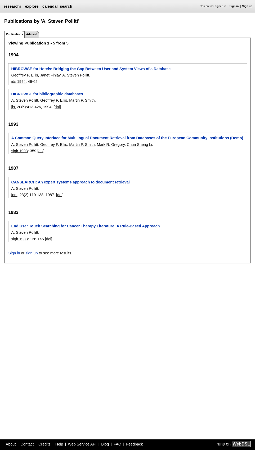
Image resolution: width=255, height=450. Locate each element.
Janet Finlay (50, 75)
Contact (27, 444)
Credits (44, 444)
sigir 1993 (19, 151)
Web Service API (82, 444)
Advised (31, 34)
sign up (31, 253)
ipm (14, 195)
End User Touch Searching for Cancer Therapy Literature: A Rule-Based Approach (85, 226)
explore (31, 6)
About (11, 444)
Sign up (247, 6)
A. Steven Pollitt (75, 75)
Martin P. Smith (82, 100)
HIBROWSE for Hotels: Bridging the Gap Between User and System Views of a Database (91, 69)
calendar (50, 6)
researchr (12, 6)
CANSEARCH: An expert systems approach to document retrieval (70, 182)
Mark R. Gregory (111, 144)
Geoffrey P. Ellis (24, 75)
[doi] (57, 107)
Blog (105, 444)
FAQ (117, 444)
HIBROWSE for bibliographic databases (47, 94)
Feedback (134, 444)
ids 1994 (18, 81)
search (66, 6)
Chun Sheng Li (139, 144)
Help (59, 444)
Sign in (234, 6)
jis (13, 107)
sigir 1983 (19, 239)
